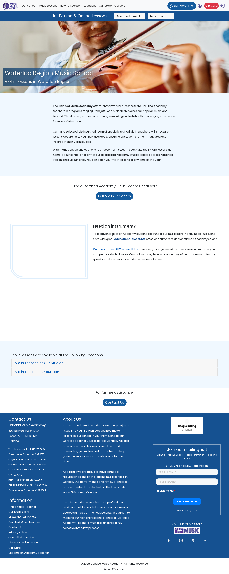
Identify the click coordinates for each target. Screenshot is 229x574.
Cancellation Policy (21, 537)
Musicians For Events (22, 517)
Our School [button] (29, 6)
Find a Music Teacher (22, 507)
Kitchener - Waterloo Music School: (26, 469)
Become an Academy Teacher (28, 553)
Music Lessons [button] (48, 6)
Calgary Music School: (20, 490)
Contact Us (114, 402)
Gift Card (211, 6)
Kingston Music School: (20, 459)
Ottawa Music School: (19, 454)
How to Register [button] (70, 6)
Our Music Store (18, 512)
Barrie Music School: (19, 479)
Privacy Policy (17, 532)
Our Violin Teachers (114, 196)
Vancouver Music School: (21, 484)
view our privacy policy (187, 510)
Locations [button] (90, 6)
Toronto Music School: (19, 449)
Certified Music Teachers (24, 522)
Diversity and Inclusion (23, 542)
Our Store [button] (105, 6)
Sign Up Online (182, 6)
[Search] (129, 16)
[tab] (114, 363)
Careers (119, 6)
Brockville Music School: (20, 464)
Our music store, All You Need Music (116, 249)
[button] (114, 363)
